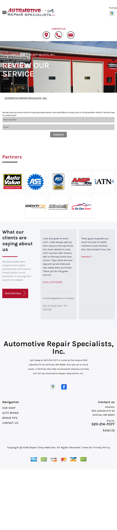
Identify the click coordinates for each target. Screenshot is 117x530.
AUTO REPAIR (10, 413)
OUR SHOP (9, 408)
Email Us (109, 430)
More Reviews (15, 293)
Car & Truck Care (52, 305)
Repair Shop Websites (42, 447)
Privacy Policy (102, 447)
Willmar (47, 309)
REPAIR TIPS (10, 418)
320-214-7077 (51, 360)
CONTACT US (10, 423)
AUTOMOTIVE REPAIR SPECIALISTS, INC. (30, 54)
